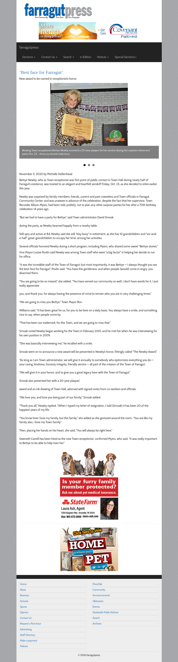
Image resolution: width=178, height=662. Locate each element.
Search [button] (68, 57)
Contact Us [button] (49, 57)
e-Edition (85, 57)
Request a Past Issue (30, 623)
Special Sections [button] (126, 57)
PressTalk (97, 584)
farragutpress (29, 47)
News (23, 589)
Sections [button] (29, 57)
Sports (23, 606)
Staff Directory (27, 635)
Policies (24, 646)
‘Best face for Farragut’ (41, 72)
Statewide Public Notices (105, 612)
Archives (97, 623)
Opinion (24, 612)
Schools (24, 601)
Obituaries (98, 601)
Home (23, 584)
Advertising (26, 629)
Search (96, 618)
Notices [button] (103, 57)
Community (99, 589)
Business (24, 595)
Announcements (101, 595)
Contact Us (26, 618)
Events (96, 606)
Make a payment (28, 640)
